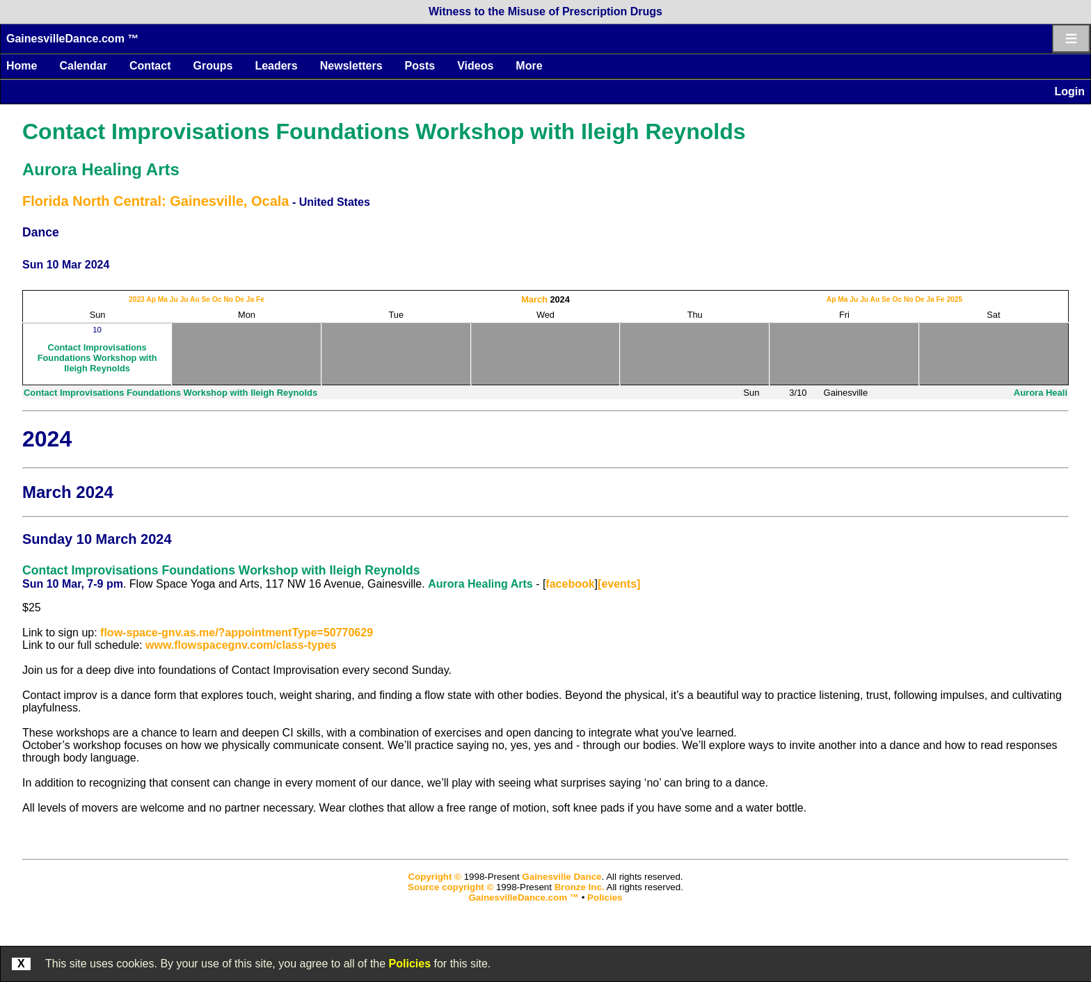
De (239, 299)
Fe (260, 299)
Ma (163, 299)
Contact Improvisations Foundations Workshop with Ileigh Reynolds (383, 131)
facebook (570, 584)
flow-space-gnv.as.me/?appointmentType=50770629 (236, 632)
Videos (475, 66)
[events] (619, 584)
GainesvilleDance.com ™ (72, 39)
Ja (250, 299)
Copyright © (434, 876)
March (534, 299)
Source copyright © (450, 887)
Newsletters (351, 66)
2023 (137, 299)
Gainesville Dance (561, 876)
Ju (174, 299)
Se (206, 299)
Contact (150, 66)
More (529, 66)
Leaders (276, 66)
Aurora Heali (1040, 392)
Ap (151, 299)
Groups (212, 66)
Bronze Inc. (580, 887)
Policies (410, 963)
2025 (954, 299)
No (228, 299)
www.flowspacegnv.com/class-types (241, 645)
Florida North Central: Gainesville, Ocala (155, 201)
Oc (217, 299)
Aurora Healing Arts (101, 169)
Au (195, 299)
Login (1069, 91)
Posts (420, 66)
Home (21, 66)
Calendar (82, 66)
